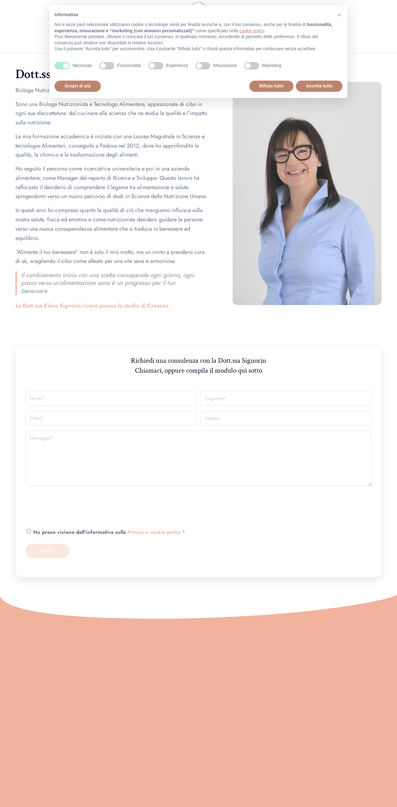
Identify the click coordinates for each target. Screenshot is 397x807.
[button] (339, 15)
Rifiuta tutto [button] (271, 85)
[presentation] (72, 513)
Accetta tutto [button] (319, 85)
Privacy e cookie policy (154, 532)
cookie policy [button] (251, 30)
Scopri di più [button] (78, 85)
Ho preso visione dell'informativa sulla (109, 532)
